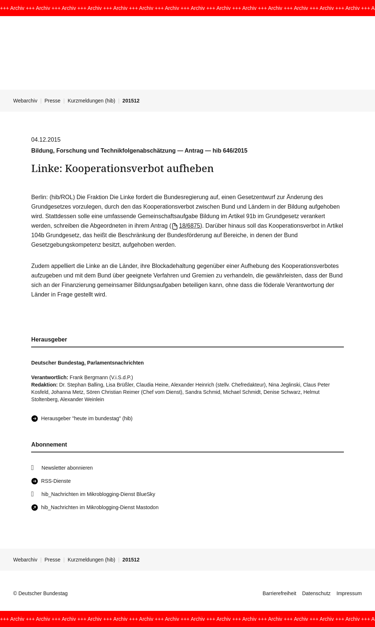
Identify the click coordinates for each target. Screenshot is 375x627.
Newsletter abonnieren (67, 468)
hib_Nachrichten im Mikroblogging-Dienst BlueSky (98, 494)
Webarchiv (25, 101)
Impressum (349, 593)
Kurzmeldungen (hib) (91, 101)
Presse (53, 101)
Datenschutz (316, 593)
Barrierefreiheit (279, 593)
